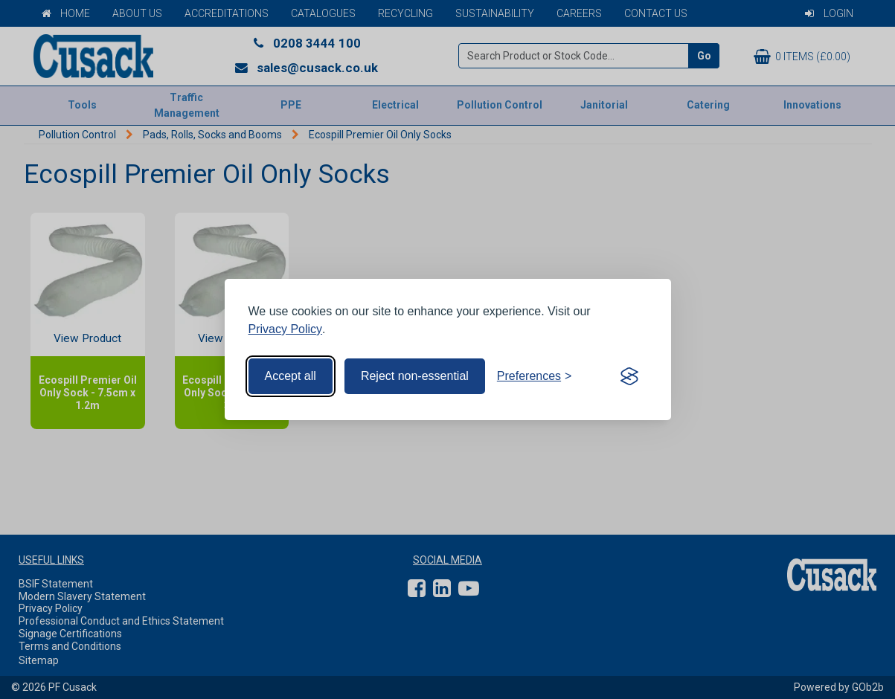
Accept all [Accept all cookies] (290, 376)
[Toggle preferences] (534, 376)
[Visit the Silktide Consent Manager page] (629, 376)
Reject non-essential (415, 376)
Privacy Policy (285, 329)
